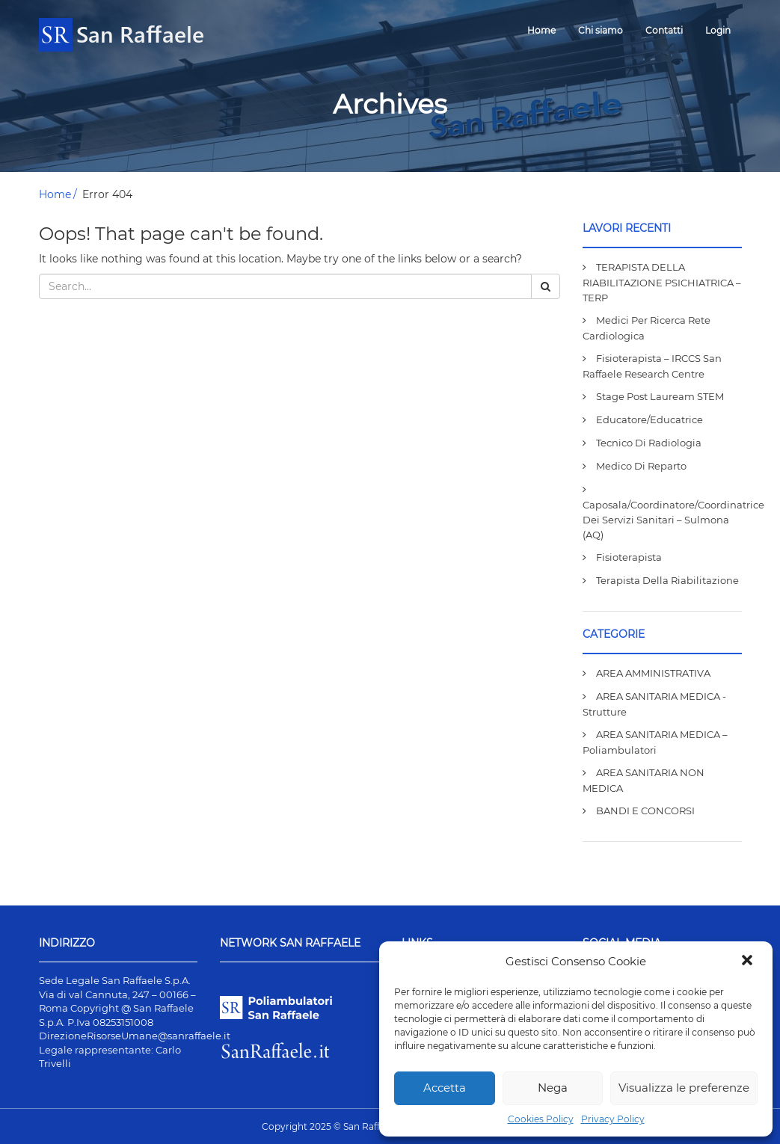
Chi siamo (600, 30)
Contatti (664, 30)
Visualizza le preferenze (683, 1087)
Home (541, 30)
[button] (749, 962)
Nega (553, 1087)
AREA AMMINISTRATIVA (653, 673)
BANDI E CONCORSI (645, 811)
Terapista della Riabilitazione (667, 580)
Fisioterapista (629, 557)
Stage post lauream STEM (660, 396)
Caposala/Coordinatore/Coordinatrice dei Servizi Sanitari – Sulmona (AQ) (673, 520)
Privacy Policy (613, 1119)
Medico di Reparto (641, 466)
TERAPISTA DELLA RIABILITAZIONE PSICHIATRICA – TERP (662, 282)
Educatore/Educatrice (649, 419)
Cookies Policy (541, 1119)
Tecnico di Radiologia (648, 443)
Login (718, 30)
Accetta (444, 1087)
